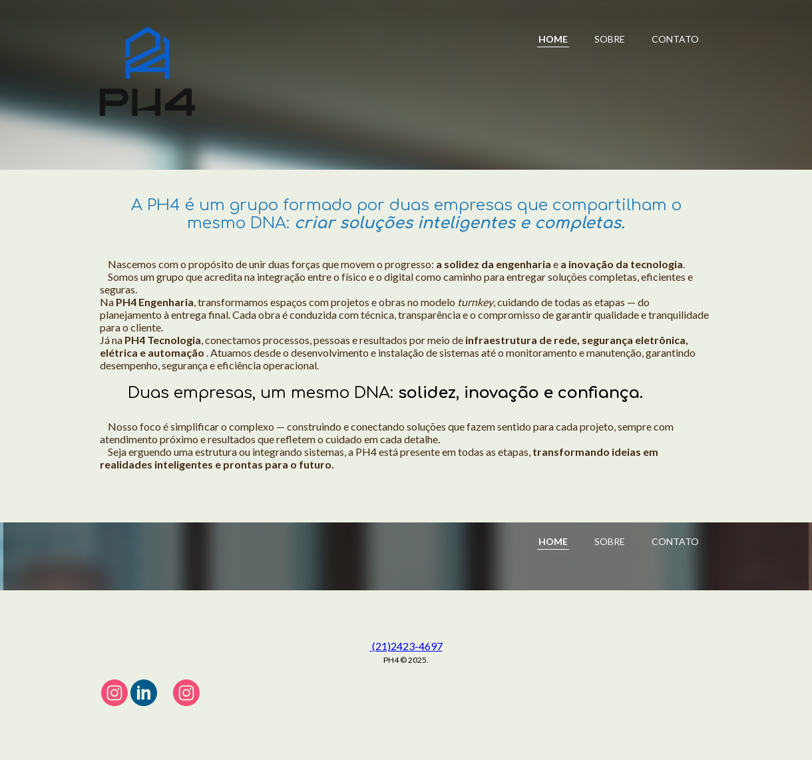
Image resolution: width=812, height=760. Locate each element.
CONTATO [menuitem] (675, 39)
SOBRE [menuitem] (609, 39)
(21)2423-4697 (406, 646)
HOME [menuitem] (553, 39)
